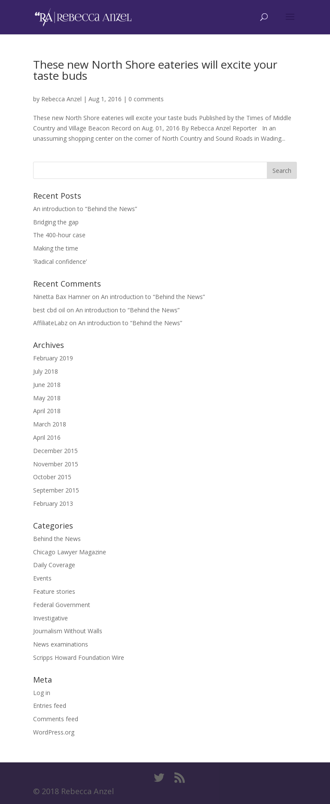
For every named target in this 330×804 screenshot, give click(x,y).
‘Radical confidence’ (60, 261)
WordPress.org (53, 732)
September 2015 (56, 490)
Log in (41, 693)
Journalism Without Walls (67, 631)
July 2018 (45, 371)
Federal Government (61, 605)
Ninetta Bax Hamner (61, 297)
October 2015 (52, 477)
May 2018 (47, 398)
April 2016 (47, 437)
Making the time (55, 248)
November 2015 (55, 464)
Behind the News (57, 539)
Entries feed (49, 705)
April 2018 (47, 411)
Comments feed (55, 719)
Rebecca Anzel (61, 99)
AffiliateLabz (50, 323)
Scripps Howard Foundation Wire (78, 657)
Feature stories (54, 591)
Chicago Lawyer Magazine (69, 552)
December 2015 (55, 451)
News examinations (60, 644)
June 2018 (47, 385)
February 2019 (53, 358)
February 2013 (53, 503)
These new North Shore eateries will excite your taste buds (155, 70)
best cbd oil (49, 310)
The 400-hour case (59, 235)
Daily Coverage (54, 565)
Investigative (50, 618)
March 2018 (49, 424)
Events (42, 578)
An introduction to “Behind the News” (85, 209)
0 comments (146, 99)
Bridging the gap (56, 222)
